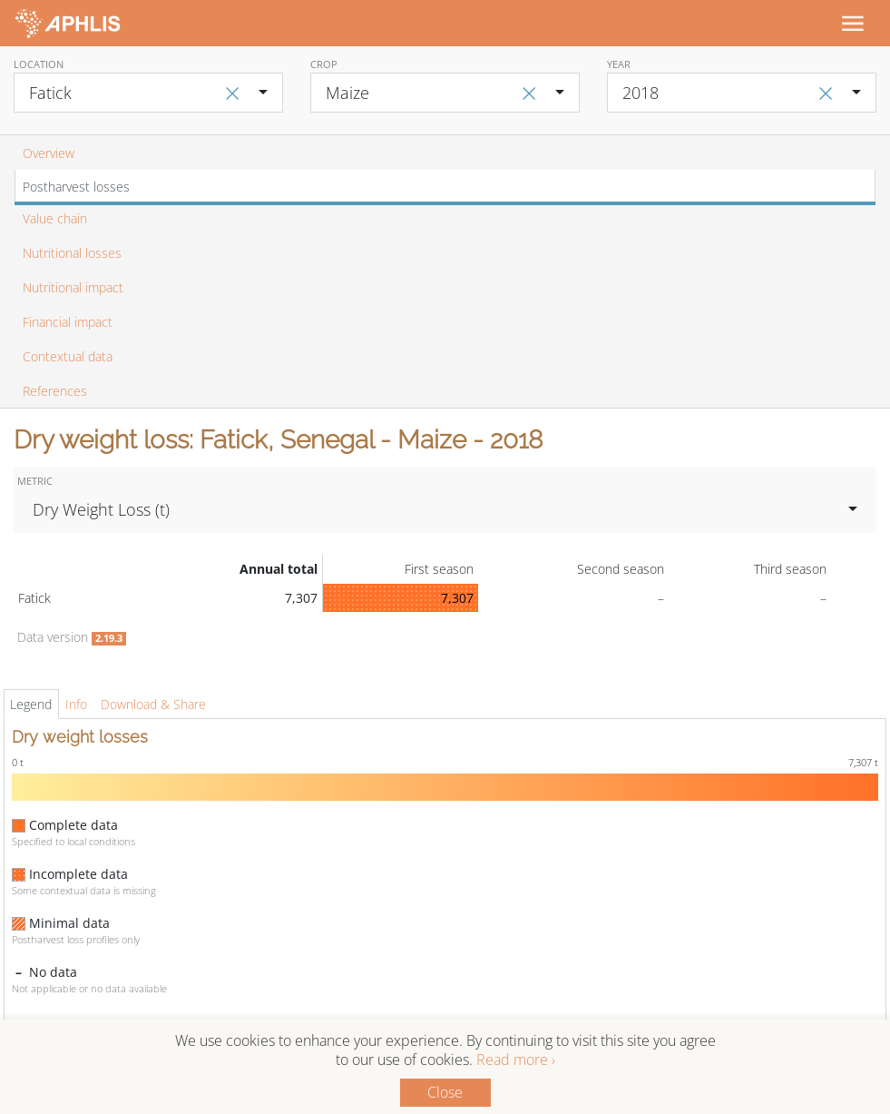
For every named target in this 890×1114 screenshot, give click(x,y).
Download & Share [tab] (153, 704)
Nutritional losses (72, 252)
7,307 (457, 597)
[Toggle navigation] (851, 22)
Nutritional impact (73, 287)
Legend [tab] (31, 704)
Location (39, 64)
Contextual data (67, 356)
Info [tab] (76, 704)
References (55, 390)
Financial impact (67, 321)
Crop (323, 64)
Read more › (515, 1060)
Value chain (55, 218)
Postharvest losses (76, 186)
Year (619, 64)
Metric (35, 481)
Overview (48, 153)
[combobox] (148, 93)
